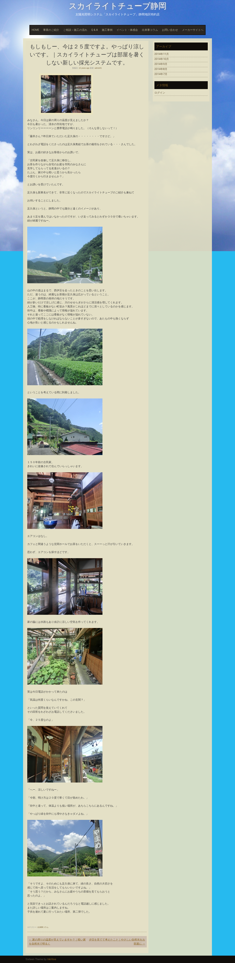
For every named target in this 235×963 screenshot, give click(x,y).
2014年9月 (160, 64)
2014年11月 (161, 54)
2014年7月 (160, 74)
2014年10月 (161, 59)
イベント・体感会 (127, 29)
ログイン (159, 92)
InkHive (51, 959)
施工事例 (107, 29)
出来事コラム (150, 29)
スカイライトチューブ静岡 (117, 6)
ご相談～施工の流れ (75, 29)
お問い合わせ (170, 29)
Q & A (94, 29)
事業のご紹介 (51, 29)
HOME (35, 29)
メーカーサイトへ (192, 29)
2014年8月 (160, 69)
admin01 (98, 68)
